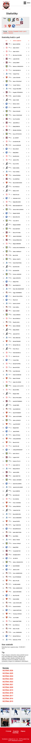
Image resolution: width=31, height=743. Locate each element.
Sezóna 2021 (7, 684)
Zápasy (23, 731)
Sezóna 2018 (7, 693)
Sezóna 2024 (7, 676)
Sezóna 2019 (7, 690)
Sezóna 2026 (7, 670)
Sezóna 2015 (7, 701)
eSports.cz (12, 739)
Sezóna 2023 (7, 679)
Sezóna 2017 (7, 696)
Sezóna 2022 (7, 682)
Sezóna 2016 (7, 699)
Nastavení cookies (17, 740)
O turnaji (8, 731)
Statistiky (15, 733)
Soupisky (16, 731)
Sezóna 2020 (7, 687)
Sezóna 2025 (7, 673)
